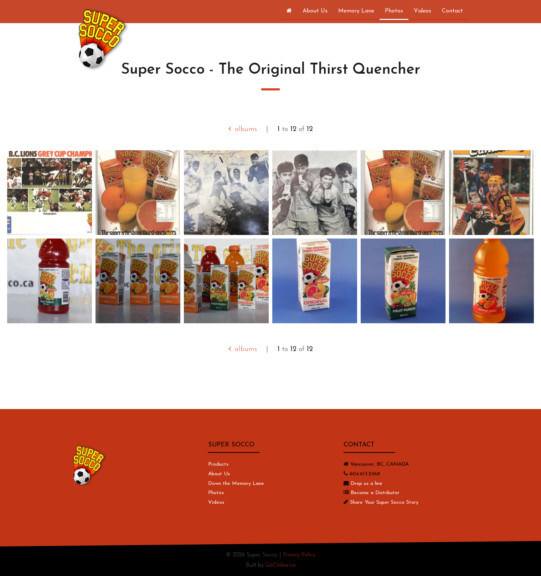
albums (242, 129)
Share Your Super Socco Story (384, 502)
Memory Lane (356, 11)
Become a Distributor (375, 493)
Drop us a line (366, 483)
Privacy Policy (299, 555)
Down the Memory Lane (236, 483)
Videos (422, 11)
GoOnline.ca (280, 565)
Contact (452, 11)
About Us (315, 11)
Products (218, 464)
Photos (394, 11)
